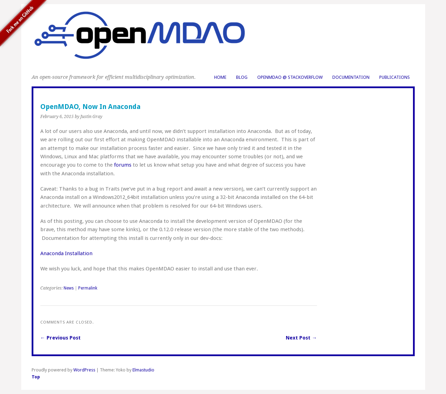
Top (36, 376)
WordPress (84, 369)
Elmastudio (143, 369)
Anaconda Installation (66, 253)
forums (122, 165)
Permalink (87, 288)
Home (220, 77)
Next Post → (301, 338)
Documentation (351, 77)
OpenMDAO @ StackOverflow (290, 77)
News (69, 288)
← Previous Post (60, 338)
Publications (394, 77)
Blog (242, 77)
